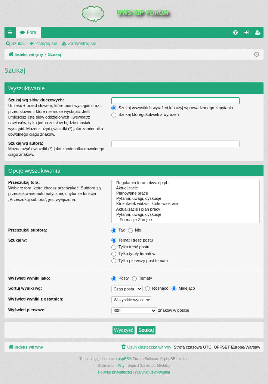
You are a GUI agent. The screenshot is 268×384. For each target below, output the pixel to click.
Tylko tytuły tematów (133, 253)
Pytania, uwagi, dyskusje (185, 198)
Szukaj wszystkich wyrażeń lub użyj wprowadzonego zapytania (172, 108)
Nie (134, 230)
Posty (120, 278)
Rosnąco (156, 288)
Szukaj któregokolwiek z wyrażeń (145, 114)
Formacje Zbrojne (185, 220)
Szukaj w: (17, 240)
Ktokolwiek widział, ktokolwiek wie (185, 204)
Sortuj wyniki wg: (25, 288)
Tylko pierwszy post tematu (139, 260)
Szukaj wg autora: (25, 143)
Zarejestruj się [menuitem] (259, 34)
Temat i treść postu (132, 240)
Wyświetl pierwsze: (27, 310)
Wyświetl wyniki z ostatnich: (36, 299)
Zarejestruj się (82, 43)
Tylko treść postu (130, 247)
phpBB (123, 359)
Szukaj (18, 43)
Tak (118, 230)
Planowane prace (185, 193)
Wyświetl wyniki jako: (29, 278)
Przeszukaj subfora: (27, 230)
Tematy (142, 278)
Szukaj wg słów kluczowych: (36, 100)
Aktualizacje (185, 188)
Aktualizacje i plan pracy (185, 209)
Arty (121, 365)
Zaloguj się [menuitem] (248, 34)
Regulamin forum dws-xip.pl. (185, 183)
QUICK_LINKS (11, 34)
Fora (31, 32)
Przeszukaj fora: (24, 182)
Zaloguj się (46, 43)
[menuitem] (235, 32)
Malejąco (183, 288)
